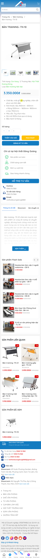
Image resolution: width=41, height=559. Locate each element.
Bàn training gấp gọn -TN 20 (29, 364)
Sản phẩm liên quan (13, 339)
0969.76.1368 (11, 194)
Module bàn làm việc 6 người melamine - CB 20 (26, 295)
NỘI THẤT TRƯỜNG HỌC (13, 508)
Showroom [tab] (22, 208)
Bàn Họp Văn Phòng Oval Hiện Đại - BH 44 (25, 309)
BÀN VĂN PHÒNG (10, 494)
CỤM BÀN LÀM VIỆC (11, 504)
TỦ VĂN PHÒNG (9, 501)
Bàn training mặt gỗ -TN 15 (10, 395)
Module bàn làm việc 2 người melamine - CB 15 (26, 266)
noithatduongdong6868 (15, 200)
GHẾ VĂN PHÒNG (10, 498)
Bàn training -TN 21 (11, 363)
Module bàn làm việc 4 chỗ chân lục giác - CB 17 (26, 281)
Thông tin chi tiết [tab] (9, 208)
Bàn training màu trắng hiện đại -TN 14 (29, 395)
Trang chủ (6, 17)
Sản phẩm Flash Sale (12, 259)
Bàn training (18, 17)
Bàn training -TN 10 (11, 432)
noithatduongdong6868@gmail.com (22, 460)
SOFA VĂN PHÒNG (10, 511)
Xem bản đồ (10, 474)
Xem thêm (20, 249)
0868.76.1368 (11, 188)
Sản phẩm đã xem (12, 409)
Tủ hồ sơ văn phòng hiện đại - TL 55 (26, 324)
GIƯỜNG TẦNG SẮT (10, 515)
